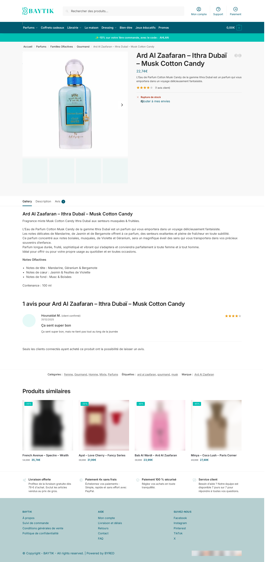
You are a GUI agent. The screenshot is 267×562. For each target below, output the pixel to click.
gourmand (163, 374)
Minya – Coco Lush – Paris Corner (214, 455)
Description (43, 201)
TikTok (178, 533)
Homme (93, 374)
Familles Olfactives (61, 46)
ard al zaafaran (146, 374)
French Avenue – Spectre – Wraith (45, 455)
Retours (103, 528)
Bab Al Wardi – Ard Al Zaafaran (156, 455)
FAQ (100, 538)
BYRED (109, 553)
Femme (68, 374)
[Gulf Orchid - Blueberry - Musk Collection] (240, 55)
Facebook (180, 518)
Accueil (27, 46)
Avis (60, 201)
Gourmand (83, 46)
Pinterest (180, 528)
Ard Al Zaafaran (204, 374)
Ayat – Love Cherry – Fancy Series (102, 455)
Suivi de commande (35, 523)
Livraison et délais (110, 523)
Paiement (235, 11)
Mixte (102, 374)
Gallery (27, 201)
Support (218, 11)
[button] (234, 27)
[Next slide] (122, 105)
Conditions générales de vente (42, 528)
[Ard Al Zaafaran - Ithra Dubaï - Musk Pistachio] (236, 55)
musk (174, 374)
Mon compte (199, 11)
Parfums (41, 46)
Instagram (180, 523)
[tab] (28, 201)
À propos (28, 518)
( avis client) (162, 88)
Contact (103, 533)
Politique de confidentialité (40, 533)
